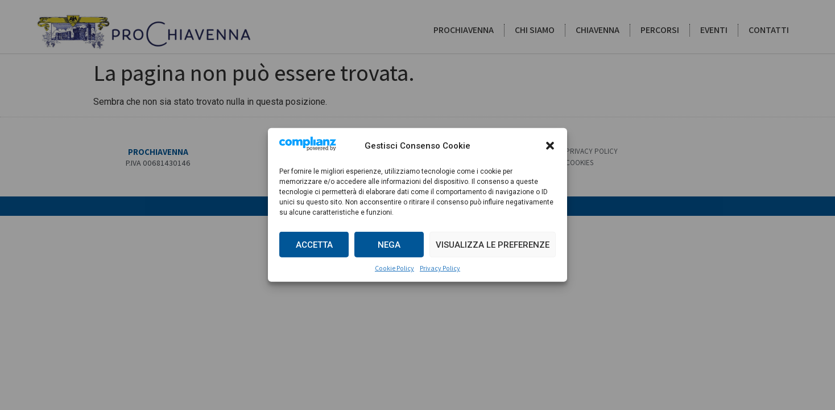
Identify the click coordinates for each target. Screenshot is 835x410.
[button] (550, 145)
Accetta (314, 245)
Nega (389, 245)
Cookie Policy (394, 268)
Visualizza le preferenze (492, 245)
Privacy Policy (440, 268)
